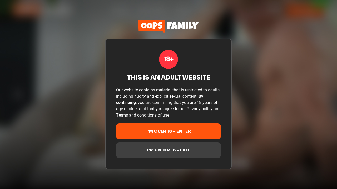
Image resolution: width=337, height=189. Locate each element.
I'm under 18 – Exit (168, 150)
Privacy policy (199, 108)
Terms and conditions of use (142, 115)
